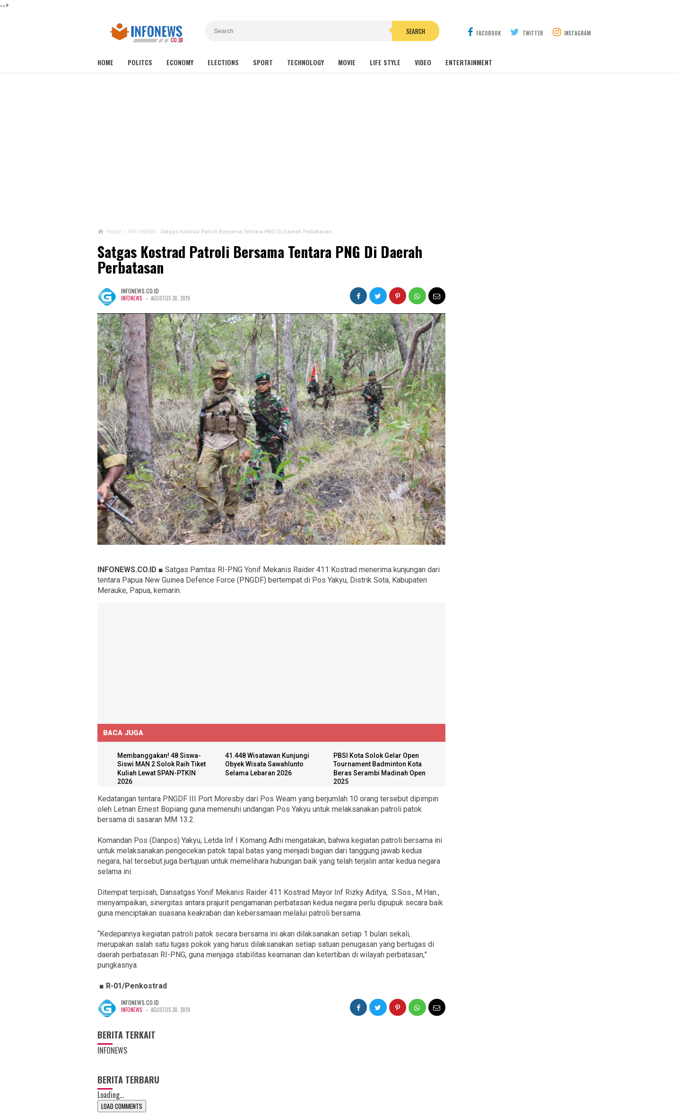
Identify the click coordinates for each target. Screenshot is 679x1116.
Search (392, 31)
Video (423, 62)
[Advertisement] (339, 151)
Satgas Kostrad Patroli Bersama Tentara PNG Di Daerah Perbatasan (259, 259)
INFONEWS (131, 298)
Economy (179, 62)
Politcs (140, 62)
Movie (347, 62)
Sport (263, 62)
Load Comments (121, 1105)
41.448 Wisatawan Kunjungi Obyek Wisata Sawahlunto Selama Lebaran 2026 (264, 752)
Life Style (385, 62)
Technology (305, 62)
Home (105, 62)
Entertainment (468, 62)
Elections (223, 62)
